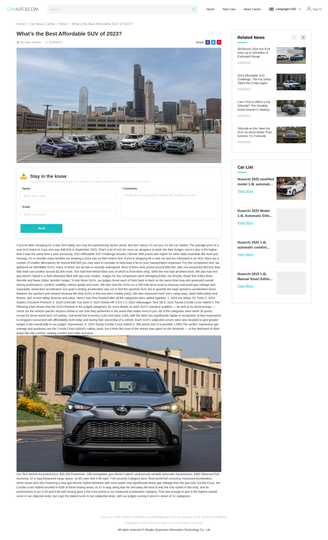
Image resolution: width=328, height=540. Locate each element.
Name (29, 190)
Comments (130, 190)
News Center (252, 9)
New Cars (229, 9)
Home (210, 9)
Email (28, 208)
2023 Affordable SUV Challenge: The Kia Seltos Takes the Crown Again (254, 79)
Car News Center (42, 24)
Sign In (317, 9)
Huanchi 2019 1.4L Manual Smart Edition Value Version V (254, 277)
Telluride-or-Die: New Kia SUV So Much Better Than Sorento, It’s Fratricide (254, 132)
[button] (303, 37)
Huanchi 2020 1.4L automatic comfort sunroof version (252, 245)
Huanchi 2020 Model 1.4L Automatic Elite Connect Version (253, 213)
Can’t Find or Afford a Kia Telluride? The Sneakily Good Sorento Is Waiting (253, 105)
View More (245, 191)
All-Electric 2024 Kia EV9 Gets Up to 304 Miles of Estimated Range (253, 52)
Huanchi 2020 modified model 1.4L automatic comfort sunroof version (255, 182)
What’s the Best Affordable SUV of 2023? (102, 24)
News (63, 24)
